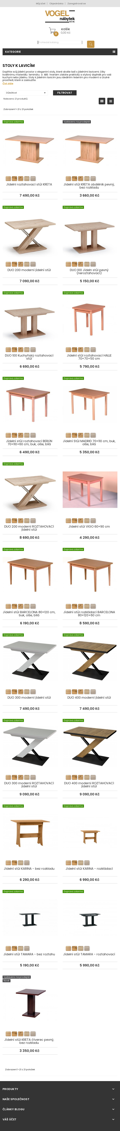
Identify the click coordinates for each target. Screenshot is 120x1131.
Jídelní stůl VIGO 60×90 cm (90, 485)
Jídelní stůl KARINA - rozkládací (90, 827)
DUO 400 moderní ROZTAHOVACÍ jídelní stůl (90, 741)
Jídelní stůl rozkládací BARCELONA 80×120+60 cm (90, 570)
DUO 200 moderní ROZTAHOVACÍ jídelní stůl (30, 485)
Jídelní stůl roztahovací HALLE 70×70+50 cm (90, 314)
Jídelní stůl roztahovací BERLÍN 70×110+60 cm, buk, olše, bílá (30, 399)
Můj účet (40, 3)
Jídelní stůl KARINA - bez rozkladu (30, 827)
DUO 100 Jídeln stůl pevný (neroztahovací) (90, 228)
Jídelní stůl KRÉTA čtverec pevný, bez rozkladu (30, 998)
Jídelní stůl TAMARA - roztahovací (90, 912)
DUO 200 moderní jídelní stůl (30, 228)
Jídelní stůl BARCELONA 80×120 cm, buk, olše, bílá (30, 570)
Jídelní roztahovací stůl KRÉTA (30, 143)
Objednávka (56, 3)
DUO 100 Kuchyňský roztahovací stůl (30, 314)
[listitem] (8, 178)
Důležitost (26, 93)
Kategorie (13, 52)
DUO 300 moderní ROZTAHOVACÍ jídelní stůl (30, 741)
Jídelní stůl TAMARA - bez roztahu (30, 912)
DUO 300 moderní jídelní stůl (30, 656)
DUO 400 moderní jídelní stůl (90, 656)
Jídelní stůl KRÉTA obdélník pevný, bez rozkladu (90, 143)
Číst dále (8, 83)
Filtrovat (64, 93)
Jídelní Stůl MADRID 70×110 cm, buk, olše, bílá (90, 399)
